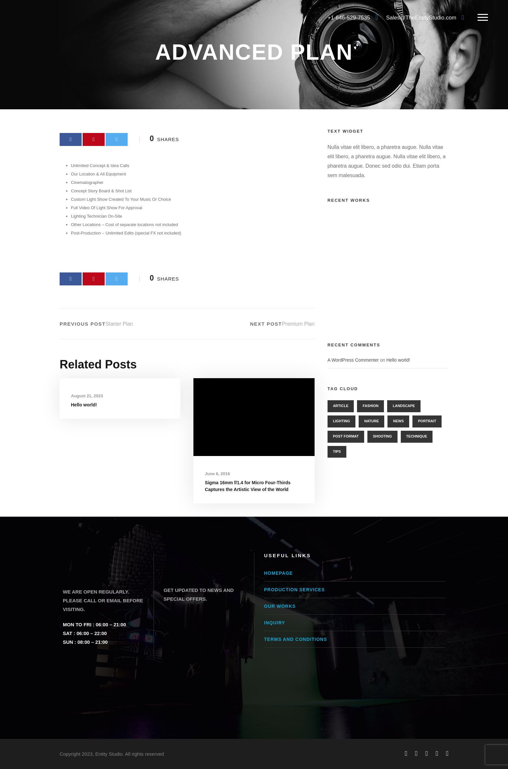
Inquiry (274, 622)
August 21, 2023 (87, 395)
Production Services (294, 589)
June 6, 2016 (217, 473)
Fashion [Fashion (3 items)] (370, 406)
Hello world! (84, 404)
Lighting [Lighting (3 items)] (341, 421)
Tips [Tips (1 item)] (337, 451)
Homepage (278, 573)
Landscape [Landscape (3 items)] (404, 406)
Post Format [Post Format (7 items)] (346, 436)
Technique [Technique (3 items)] (416, 436)
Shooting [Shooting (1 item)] (382, 436)
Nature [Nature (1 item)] (371, 421)
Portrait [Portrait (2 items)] (427, 421)
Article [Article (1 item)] (341, 406)
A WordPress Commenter (353, 360)
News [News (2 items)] (398, 421)
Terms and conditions (295, 639)
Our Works (280, 606)
